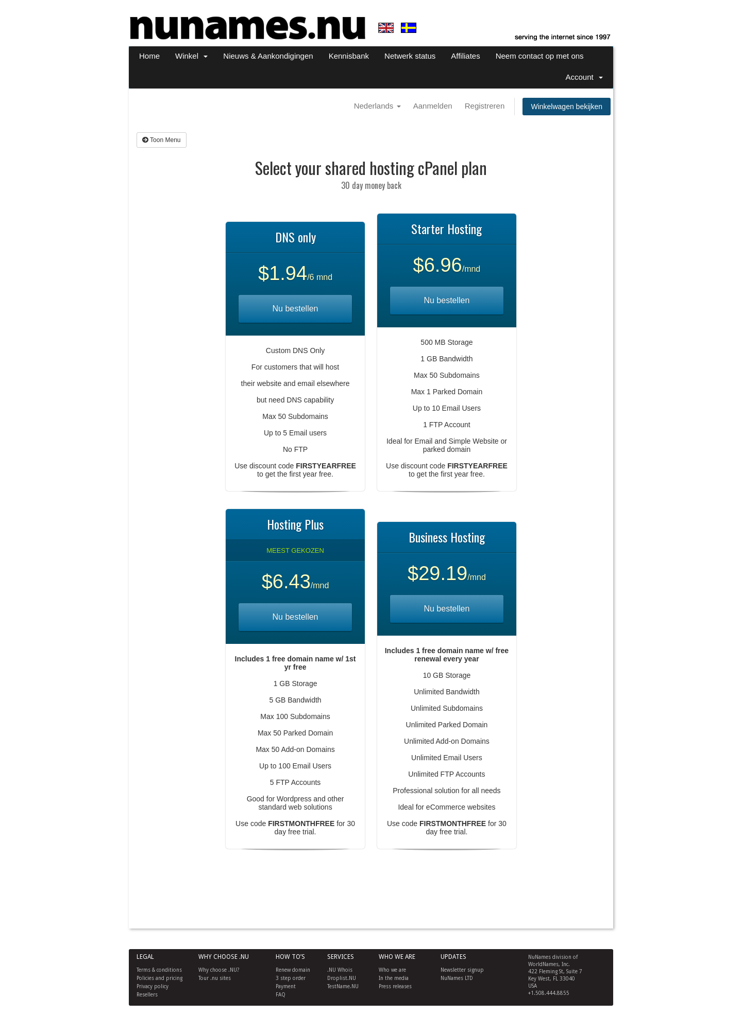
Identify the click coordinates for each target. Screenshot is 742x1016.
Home (149, 55)
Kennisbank (349, 55)
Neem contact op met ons (540, 55)
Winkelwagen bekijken (566, 106)
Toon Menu (161, 140)
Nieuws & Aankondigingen (268, 55)
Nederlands (377, 105)
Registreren (485, 105)
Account (584, 77)
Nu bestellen (295, 308)
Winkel (191, 55)
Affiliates (465, 55)
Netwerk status (409, 55)
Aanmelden (432, 105)
